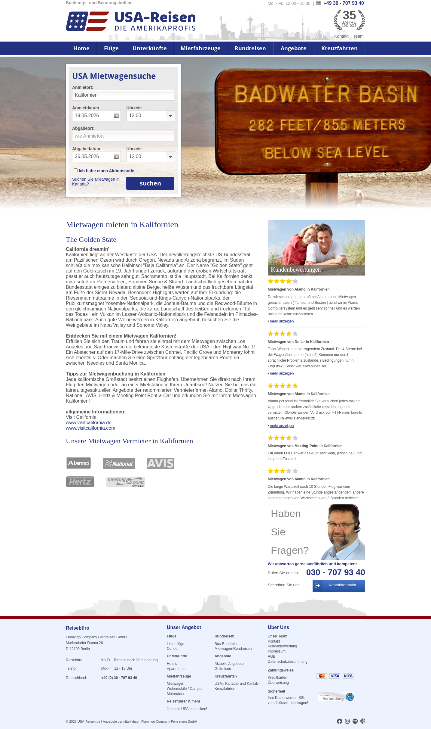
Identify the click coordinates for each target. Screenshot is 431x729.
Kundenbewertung (282, 646)
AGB (271, 656)
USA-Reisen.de (89, 721)
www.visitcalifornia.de (89, 422)
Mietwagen (175, 683)
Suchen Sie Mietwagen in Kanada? (96, 181)
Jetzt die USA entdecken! (187, 709)
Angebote (294, 48)
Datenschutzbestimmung (287, 661)
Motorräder (176, 694)
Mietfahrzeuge (201, 48)
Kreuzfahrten (339, 48)
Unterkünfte (150, 48)
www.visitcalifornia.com (90, 428)
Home (81, 48)
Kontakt (341, 36)
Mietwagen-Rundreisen (233, 648)
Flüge (111, 48)
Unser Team (277, 636)
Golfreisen (223, 669)
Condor (173, 648)
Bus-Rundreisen (227, 644)
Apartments (176, 669)
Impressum (277, 651)
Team (358, 36)
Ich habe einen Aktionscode (104, 170)
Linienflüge (175, 644)
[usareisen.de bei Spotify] (355, 721)
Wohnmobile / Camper (185, 689)
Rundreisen (250, 48)
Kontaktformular (342, 585)
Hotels (172, 664)
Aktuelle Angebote (229, 664)
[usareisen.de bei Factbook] (339, 721)
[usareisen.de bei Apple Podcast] (362, 721)
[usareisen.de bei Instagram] (347, 721)
